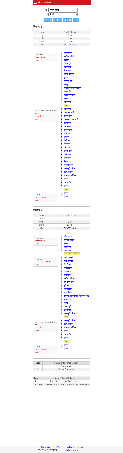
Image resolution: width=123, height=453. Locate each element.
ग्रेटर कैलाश (68, 264)
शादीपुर (66, 137)
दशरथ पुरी (67, 306)
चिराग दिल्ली (68, 268)
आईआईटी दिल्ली (69, 278)
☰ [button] (35, 2)
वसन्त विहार (68, 289)
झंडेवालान (67, 123)
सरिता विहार (68, 53)
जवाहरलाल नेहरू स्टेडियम (72, 88)
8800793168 (70, 45)
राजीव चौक (68, 116)
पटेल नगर (67, 133)
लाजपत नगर (68, 81)
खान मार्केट (67, 91)
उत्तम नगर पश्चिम (70, 175)
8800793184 (70, 228)
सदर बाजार (68, 299)
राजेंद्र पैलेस (68, 130)
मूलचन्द (66, 77)
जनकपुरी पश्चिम (69, 168)
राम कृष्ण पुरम (69, 282)
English (68, 20)
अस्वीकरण (70, 447)
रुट (48, 20)
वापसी (58, 20)
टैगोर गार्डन (67, 154)
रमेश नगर (67, 147)
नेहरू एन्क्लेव (68, 261)
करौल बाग (67, 126)
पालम (66, 303)
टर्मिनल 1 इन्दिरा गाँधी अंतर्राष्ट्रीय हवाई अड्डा (78, 296)
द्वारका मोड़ (67, 182)
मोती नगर (67, 144)
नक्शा (76, 20)
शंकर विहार (68, 292)
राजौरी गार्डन (68, 151)
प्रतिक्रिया (59, 447)
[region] (61, 415)
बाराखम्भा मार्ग (69, 112)
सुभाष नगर (67, 158)
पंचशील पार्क (68, 271)
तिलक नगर (67, 161)
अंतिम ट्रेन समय (45, 447)
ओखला (66, 60)
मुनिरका (66, 285)
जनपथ (66, 98)
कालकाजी (67, 67)
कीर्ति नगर (67, 140)
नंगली (66, 196)
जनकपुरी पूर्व (68, 165)
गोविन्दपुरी (67, 63)
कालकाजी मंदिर (69, 257)
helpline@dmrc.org (69, 450)
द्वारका (66, 186)
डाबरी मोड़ (67, 310)
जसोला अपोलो (69, 56)
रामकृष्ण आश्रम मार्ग (71, 119)
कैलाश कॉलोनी (69, 74)
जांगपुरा (66, 84)
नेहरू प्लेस (67, 70)
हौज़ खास (67, 275)
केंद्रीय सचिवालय (69, 95)
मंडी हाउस (67, 102)
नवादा (66, 179)
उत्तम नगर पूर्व (68, 172)
